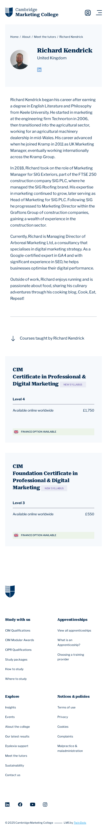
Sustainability (15, 765)
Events (10, 717)
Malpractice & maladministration (77, 748)
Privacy (63, 717)
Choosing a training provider (77, 657)
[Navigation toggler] (99, 13)
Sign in (88, 13)
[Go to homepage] (10, 591)
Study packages (17, 659)
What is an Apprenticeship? (77, 642)
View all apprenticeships (74, 630)
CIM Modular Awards (20, 640)
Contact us (13, 775)
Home (14, 37)
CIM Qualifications (18, 630)
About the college (18, 727)
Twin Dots (80, 822)
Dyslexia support (17, 746)
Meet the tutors (45, 37)
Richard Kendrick (71, 37)
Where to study (16, 679)
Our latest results (18, 736)
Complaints (65, 736)
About (26, 37)
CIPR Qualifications (19, 650)
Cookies (63, 727)
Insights (11, 707)
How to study (15, 669)
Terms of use (67, 707)
